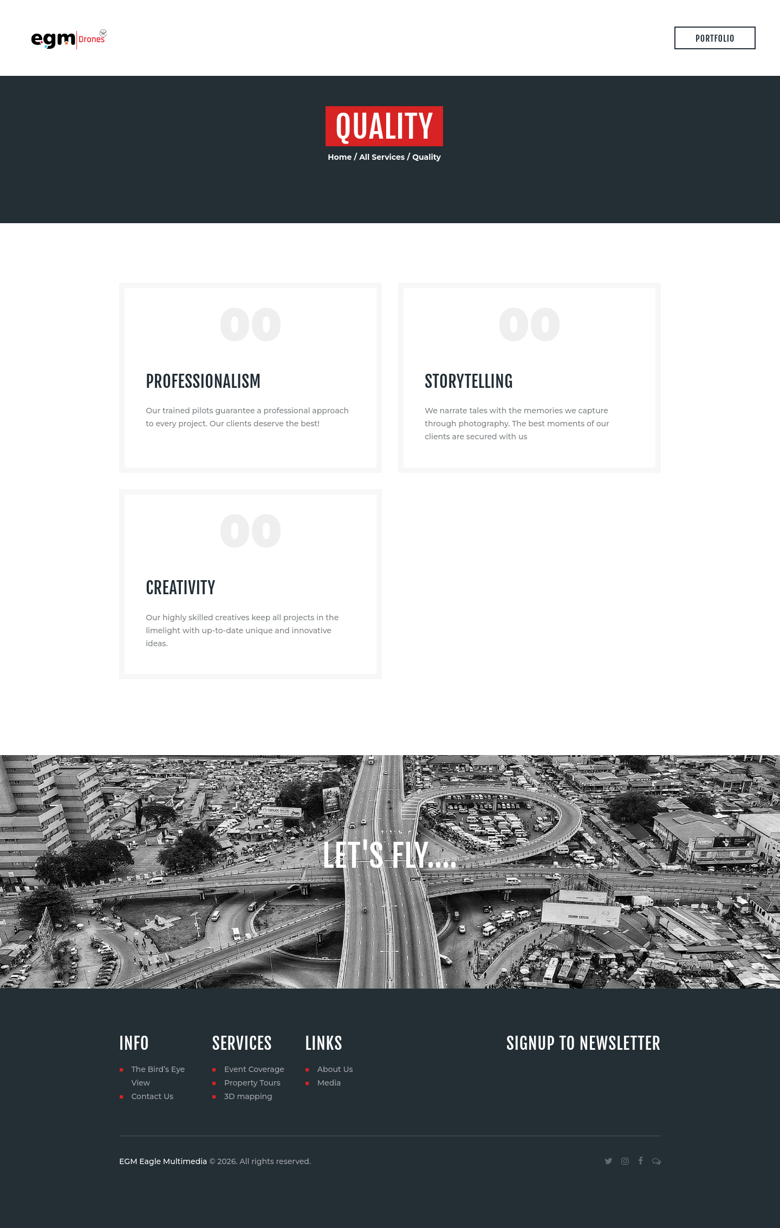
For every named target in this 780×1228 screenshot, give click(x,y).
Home (340, 157)
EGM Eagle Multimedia (163, 1161)
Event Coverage (254, 1069)
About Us (335, 1069)
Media (329, 1083)
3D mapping (248, 1096)
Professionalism (203, 382)
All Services (382, 157)
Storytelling (469, 382)
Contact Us (152, 1096)
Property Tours (252, 1083)
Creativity (181, 588)
